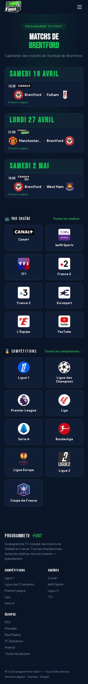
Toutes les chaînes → (68, 218)
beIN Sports (55, 584)
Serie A (9, 603)
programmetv (23, 536)
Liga (7, 597)
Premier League (18, 102)
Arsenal (10, 647)
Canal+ (53, 578)
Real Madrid (13, 635)
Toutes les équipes (17, 654)
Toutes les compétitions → (63, 351)
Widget (44, 676)
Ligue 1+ (53, 590)
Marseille (11, 628)
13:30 (11, 86)
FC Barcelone (14, 641)
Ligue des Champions (19, 584)
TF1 (50, 597)
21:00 (11, 132)
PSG (8, 622)
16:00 (11, 178)
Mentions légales (15, 676)
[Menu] (79, 7)
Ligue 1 (9, 578)
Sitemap (32, 676)
